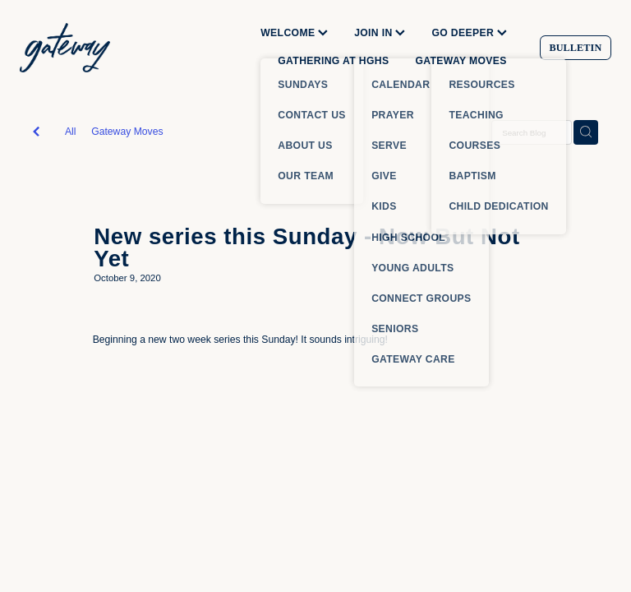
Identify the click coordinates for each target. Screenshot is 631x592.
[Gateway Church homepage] (79, 47)
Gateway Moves (127, 131)
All (70, 131)
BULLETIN (575, 47)
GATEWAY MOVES (460, 61)
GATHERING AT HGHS (333, 61)
